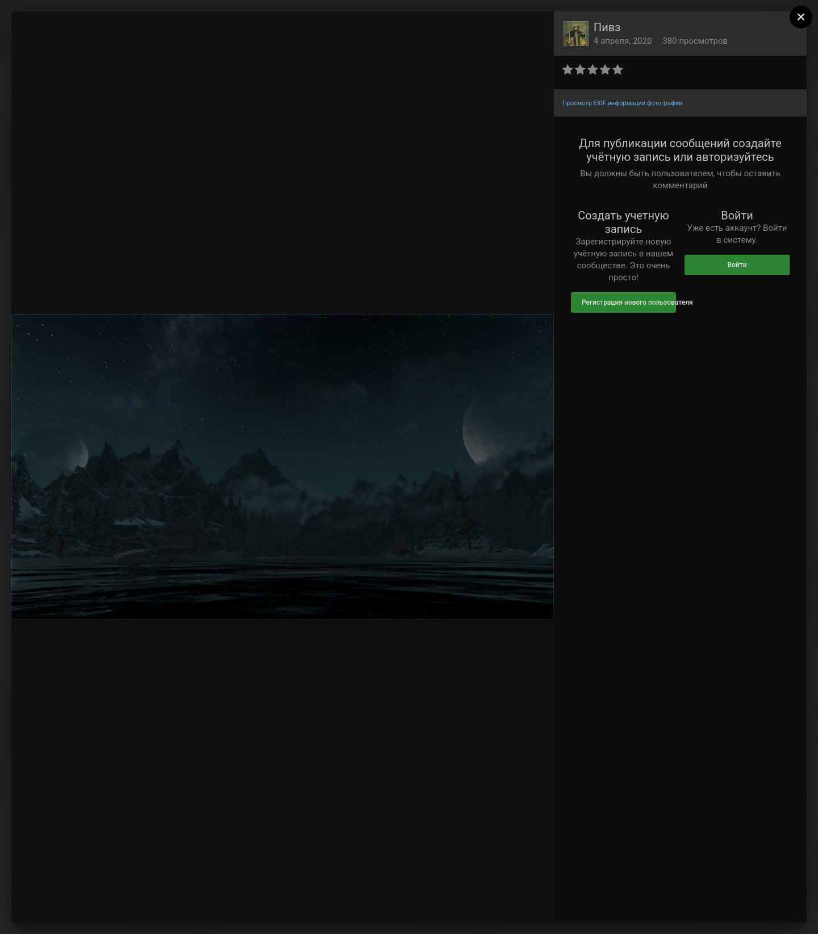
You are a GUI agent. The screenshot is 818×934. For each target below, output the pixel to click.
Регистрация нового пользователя (629, 302)
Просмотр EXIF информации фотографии (622, 103)
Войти (736, 265)
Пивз (607, 27)
